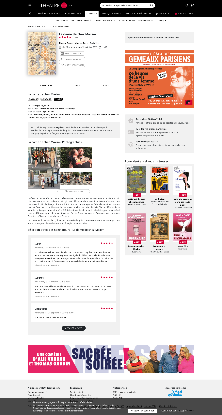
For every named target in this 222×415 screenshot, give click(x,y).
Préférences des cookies (81, 397)
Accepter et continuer (142, 410)
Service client (76, 388)
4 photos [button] (89, 179)
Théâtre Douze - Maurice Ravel (73, 43)
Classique (92, 13)
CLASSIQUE (33, 99)
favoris (72, 65)
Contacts (32, 397)
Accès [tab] (106, 85)
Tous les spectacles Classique (152, 20)
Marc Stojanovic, (42, 114)
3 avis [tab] (77, 85)
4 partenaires (52, 408)
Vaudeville (46, 99)
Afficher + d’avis (73, 324)
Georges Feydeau (40, 105)
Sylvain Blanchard (52, 117)
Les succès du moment (105, 20)
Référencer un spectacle (124, 388)
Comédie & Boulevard (48, 13)
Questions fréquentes (80, 391)
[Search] (124, 5)
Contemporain (73, 13)
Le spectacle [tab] (45, 85)
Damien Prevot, (35, 117)
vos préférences (97, 408)
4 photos (71, 53)
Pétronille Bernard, (49, 108)
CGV (72, 394)
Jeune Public (162, 13)
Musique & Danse (111, 13)
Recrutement (34, 391)
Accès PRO (118, 394)
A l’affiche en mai (127, 20)
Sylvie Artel (48, 111)
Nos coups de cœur (65, 20)
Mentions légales (36, 394)
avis (71, 59)
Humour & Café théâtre (138, 13)
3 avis (76, 37)
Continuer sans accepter (174, 410)
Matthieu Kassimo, (91, 114)
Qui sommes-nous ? (37, 388)
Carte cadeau (184, 13)
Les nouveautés (84, 20)
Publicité (117, 391)
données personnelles (87, 394)
